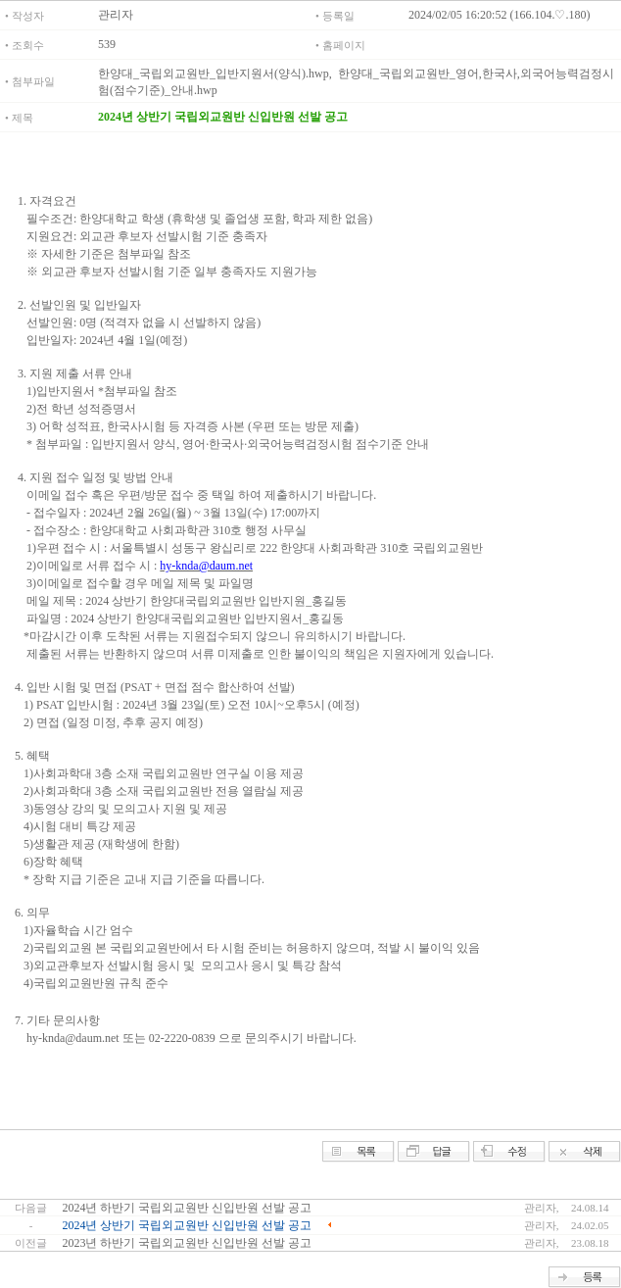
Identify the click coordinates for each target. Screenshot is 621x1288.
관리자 (115, 15)
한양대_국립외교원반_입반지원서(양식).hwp (213, 73)
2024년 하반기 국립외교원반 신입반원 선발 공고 (186, 1207)
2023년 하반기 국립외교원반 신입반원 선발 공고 (186, 1243)
